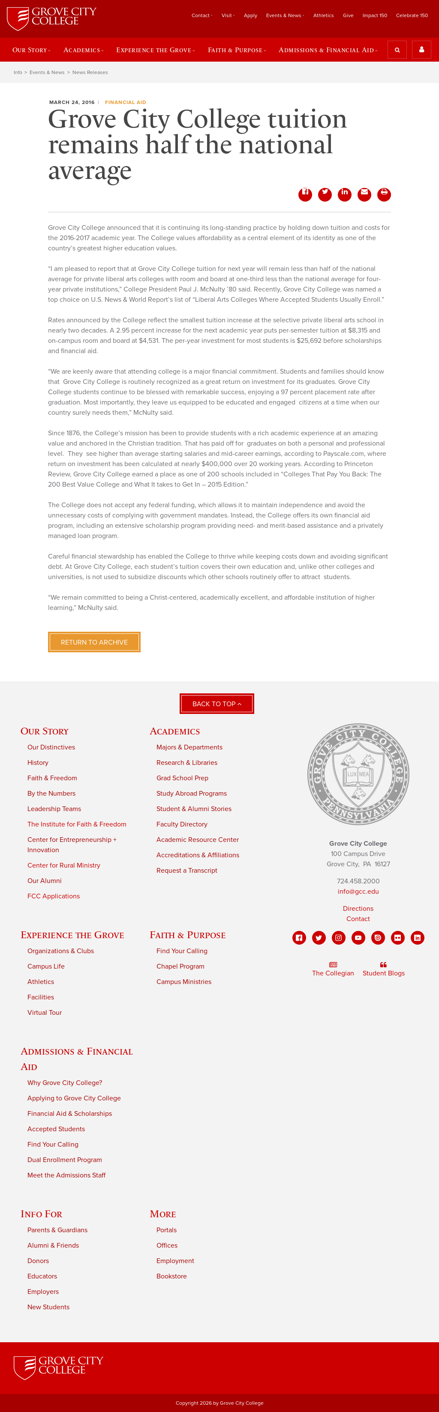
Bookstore (171, 1276)
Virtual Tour (44, 1012)
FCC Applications (53, 896)
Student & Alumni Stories (194, 809)
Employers (43, 1291)
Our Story (29, 50)
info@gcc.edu (358, 891)
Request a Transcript (186, 870)
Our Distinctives (51, 747)
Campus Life (46, 966)
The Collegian (333, 969)
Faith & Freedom (52, 778)
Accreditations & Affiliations (197, 855)
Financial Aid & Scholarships (69, 1113)
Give (348, 15)
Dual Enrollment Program (64, 1160)
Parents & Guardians (57, 1230)
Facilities (40, 997)
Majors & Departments (189, 747)
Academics (81, 50)
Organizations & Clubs (60, 951)
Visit (227, 15)
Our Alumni (44, 881)
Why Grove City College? (64, 1083)
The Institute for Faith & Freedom (76, 824)
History (37, 762)
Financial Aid (126, 102)
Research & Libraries (186, 762)
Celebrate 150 (412, 15)
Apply (250, 15)
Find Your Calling (181, 951)
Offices (166, 1245)
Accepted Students (56, 1129)
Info (18, 72)
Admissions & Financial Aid (326, 50)
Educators (42, 1276)
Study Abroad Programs (191, 793)
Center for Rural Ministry (63, 865)
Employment (175, 1261)
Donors (38, 1261)
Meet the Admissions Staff (66, 1175)
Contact (201, 15)
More (163, 1213)
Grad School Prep (182, 778)
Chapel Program (180, 966)
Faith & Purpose (235, 50)
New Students (48, 1307)
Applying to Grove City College (74, 1098)
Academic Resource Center (197, 839)
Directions (358, 908)
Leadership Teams (54, 809)
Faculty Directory (181, 824)
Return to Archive (94, 642)
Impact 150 (375, 15)
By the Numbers (51, 793)
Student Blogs (384, 969)
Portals (166, 1230)
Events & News (283, 15)
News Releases (90, 72)
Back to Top (216, 704)
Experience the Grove (153, 50)
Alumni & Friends (53, 1245)
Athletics (323, 15)
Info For (41, 1213)
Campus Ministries (183, 982)
